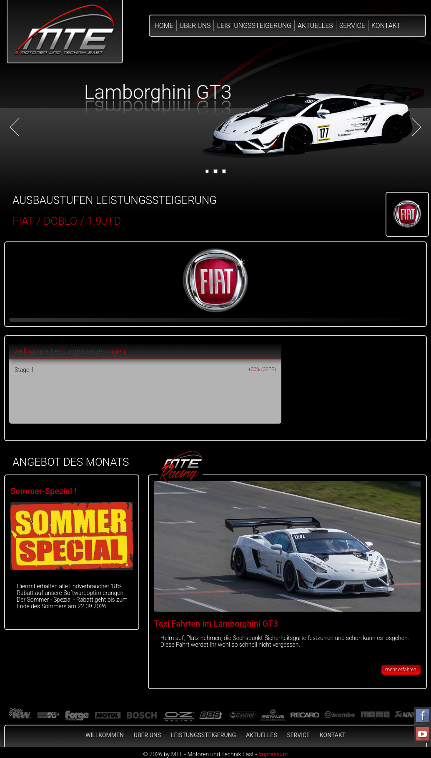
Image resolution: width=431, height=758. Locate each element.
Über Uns (195, 26)
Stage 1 (24, 369)
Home (164, 26)
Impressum (273, 754)
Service (352, 26)
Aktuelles (315, 26)
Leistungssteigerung (254, 26)
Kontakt (386, 26)
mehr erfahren (401, 670)
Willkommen (104, 735)
